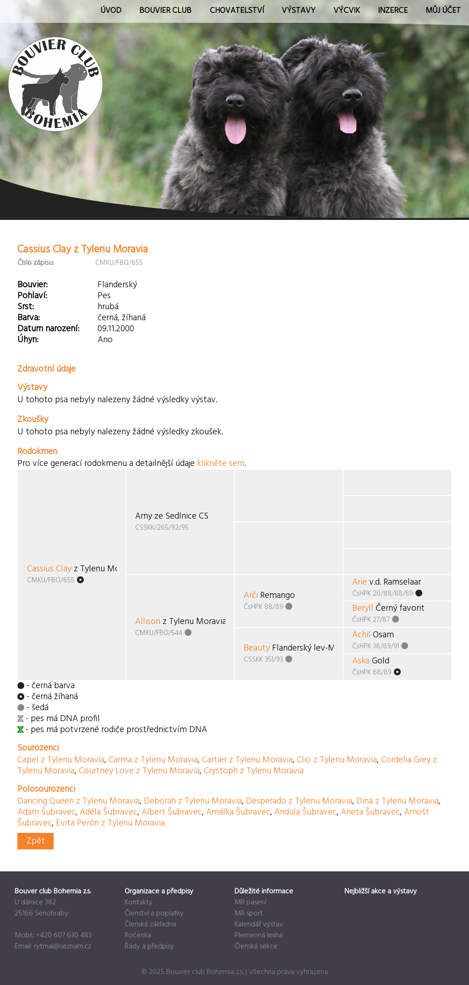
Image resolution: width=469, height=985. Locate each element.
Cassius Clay (49, 569)
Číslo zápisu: (35, 262)
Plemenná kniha (258, 935)
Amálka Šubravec (238, 812)
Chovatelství (237, 10)
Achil (361, 635)
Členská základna (150, 924)
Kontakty (139, 902)
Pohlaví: (32, 295)
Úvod (110, 10)
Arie (359, 582)
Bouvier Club (165, 10)
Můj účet (443, 10)
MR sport (248, 913)
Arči (251, 595)
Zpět (36, 841)
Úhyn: (27, 339)
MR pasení (250, 902)
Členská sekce (256, 946)
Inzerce (393, 10)
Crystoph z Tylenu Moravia (254, 771)
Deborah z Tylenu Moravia (193, 801)
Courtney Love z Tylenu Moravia (139, 771)
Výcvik (346, 10)
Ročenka (138, 935)
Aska (361, 661)
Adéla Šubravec (108, 812)
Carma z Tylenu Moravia (153, 760)
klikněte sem (221, 464)
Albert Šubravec (172, 812)
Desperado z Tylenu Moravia (299, 801)
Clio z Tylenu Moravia (337, 760)
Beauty (257, 648)
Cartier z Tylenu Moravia (247, 760)
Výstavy (299, 10)
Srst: (25, 306)
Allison (147, 622)
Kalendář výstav (258, 924)
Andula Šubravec (305, 812)
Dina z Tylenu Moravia (397, 801)
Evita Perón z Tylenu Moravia (110, 823)
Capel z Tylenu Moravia (60, 760)
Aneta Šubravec (370, 812)
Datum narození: (48, 328)
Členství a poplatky (154, 913)
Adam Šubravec (46, 812)
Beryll (362, 608)
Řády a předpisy (149, 946)
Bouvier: (32, 284)
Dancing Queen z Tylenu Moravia (78, 801)
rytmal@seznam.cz (62, 946)
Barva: (28, 317)
